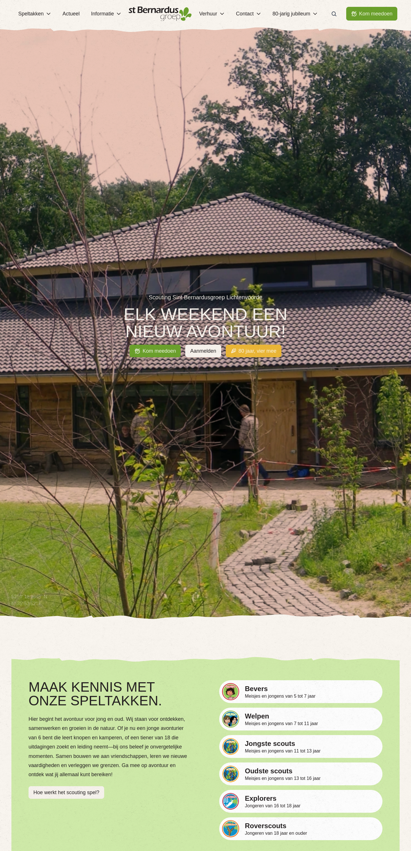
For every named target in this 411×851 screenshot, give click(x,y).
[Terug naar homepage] (160, 14)
